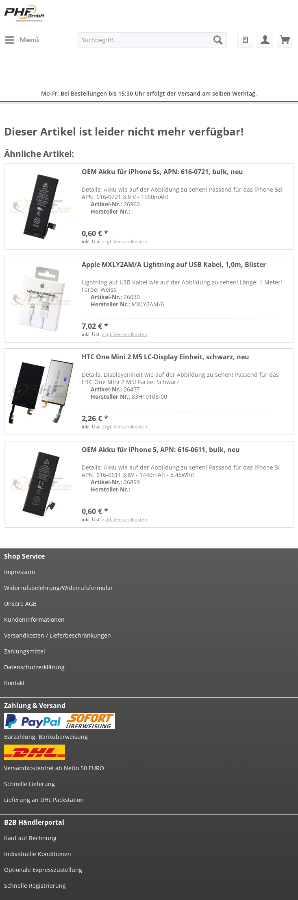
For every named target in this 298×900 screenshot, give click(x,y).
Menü (22, 38)
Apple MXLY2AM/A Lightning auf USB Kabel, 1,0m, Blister (174, 264)
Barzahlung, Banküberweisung (46, 737)
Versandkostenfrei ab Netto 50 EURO (54, 768)
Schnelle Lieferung (29, 784)
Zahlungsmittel (24, 651)
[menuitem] (21, 40)
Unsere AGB (20, 603)
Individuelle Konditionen (37, 854)
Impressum (19, 572)
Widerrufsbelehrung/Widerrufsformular (58, 588)
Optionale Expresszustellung (43, 870)
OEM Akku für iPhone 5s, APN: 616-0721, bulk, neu (162, 172)
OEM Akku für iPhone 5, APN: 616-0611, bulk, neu (161, 450)
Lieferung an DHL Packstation (44, 800)
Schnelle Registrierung (35, 885)
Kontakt (14, 683)
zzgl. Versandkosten (124, 241)
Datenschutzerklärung (34, 667)
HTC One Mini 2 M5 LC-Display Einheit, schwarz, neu (165, 357)
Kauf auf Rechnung (30, 838)
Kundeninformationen (34, 619)
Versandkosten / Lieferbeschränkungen (57, 635)
